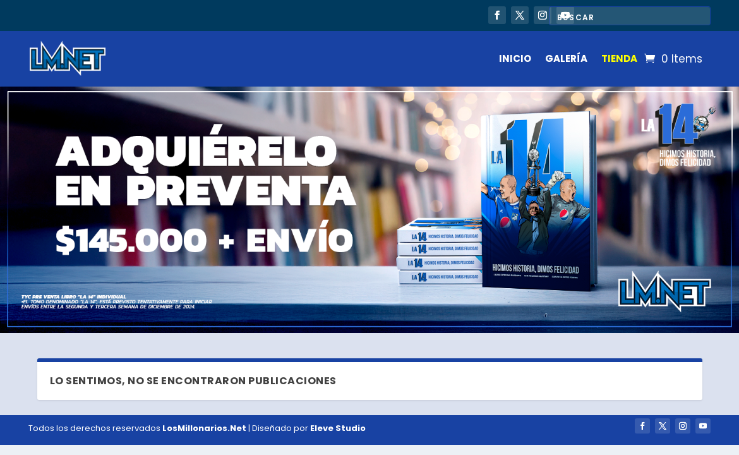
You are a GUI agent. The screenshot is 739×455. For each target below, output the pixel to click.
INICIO (515, 58)
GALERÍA (566, 58)
